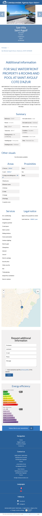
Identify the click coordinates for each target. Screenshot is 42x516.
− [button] (3, 293)
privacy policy (25, 369)
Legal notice (26, 508)
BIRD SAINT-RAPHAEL (21, 455)
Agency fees (34, 508)
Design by (28, 510)
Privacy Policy (26, 514)
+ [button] (3, 290)
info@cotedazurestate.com (21, 477)
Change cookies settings (17, 510)
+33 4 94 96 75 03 (21, 464)
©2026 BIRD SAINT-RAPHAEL (13, 508)
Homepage (4, 47)
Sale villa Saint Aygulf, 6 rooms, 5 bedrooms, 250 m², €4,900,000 (17, 50)
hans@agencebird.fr (21, 466)
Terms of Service (33, 514)
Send (9, 375)
